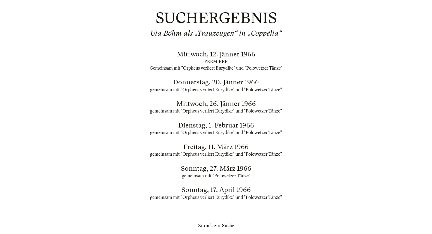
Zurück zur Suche (216, 225)
